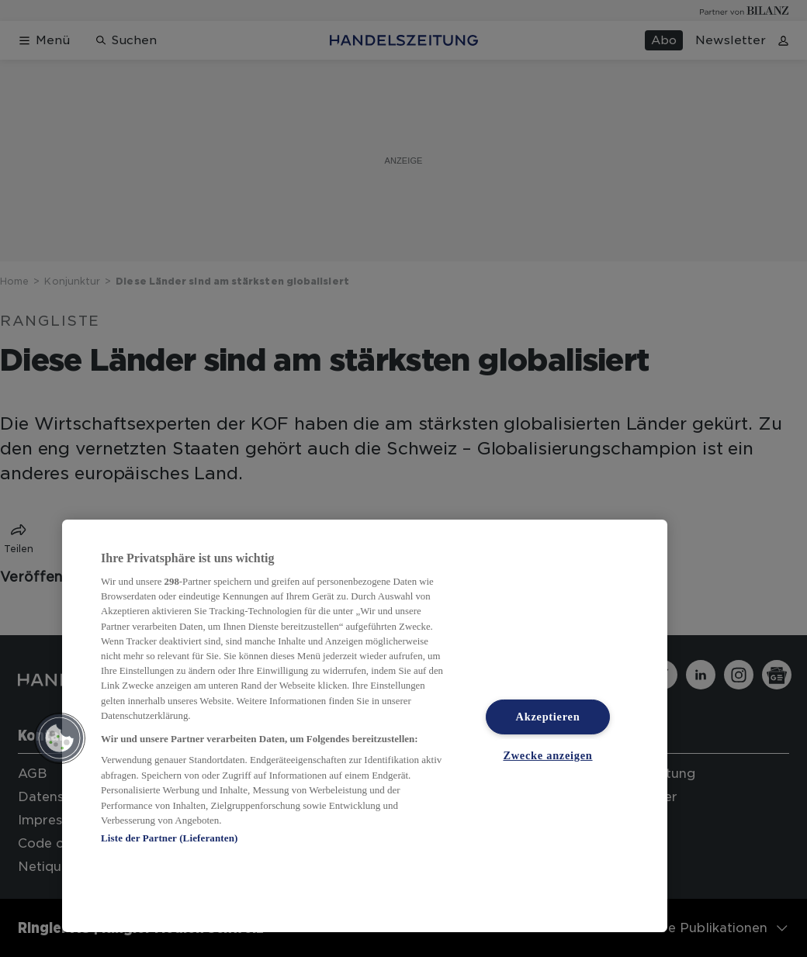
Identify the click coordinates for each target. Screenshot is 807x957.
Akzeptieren (548, 716)
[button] (60, 738)
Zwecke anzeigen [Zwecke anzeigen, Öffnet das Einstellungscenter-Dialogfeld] (547, 755)
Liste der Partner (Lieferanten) (169, 838)
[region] (364, 726)
